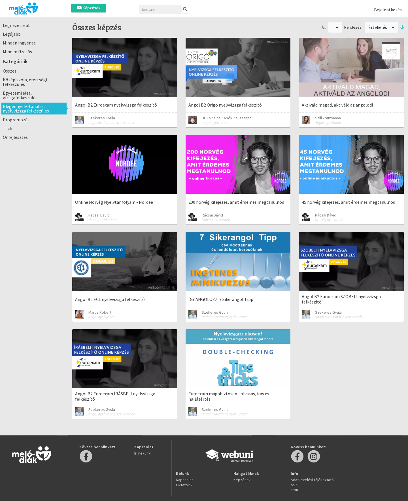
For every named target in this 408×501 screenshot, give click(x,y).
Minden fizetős (17, 51)
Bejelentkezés (388, 9)
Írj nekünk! (142, 453)
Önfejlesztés (15, 137)
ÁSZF (295, 484)
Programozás (16, 119)
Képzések (89, 7)
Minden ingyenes (19, 43)
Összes (9, 71)
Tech (7, 128)
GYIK (294, 489)
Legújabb (12, 34)
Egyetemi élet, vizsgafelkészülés (20, 95)
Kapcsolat (184, 479)
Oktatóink (184, 484)
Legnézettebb (17, 25)
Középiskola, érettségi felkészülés (25, 82)
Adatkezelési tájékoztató (312, 479)
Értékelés (381, 27)
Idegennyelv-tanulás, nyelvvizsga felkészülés (26, 108)
